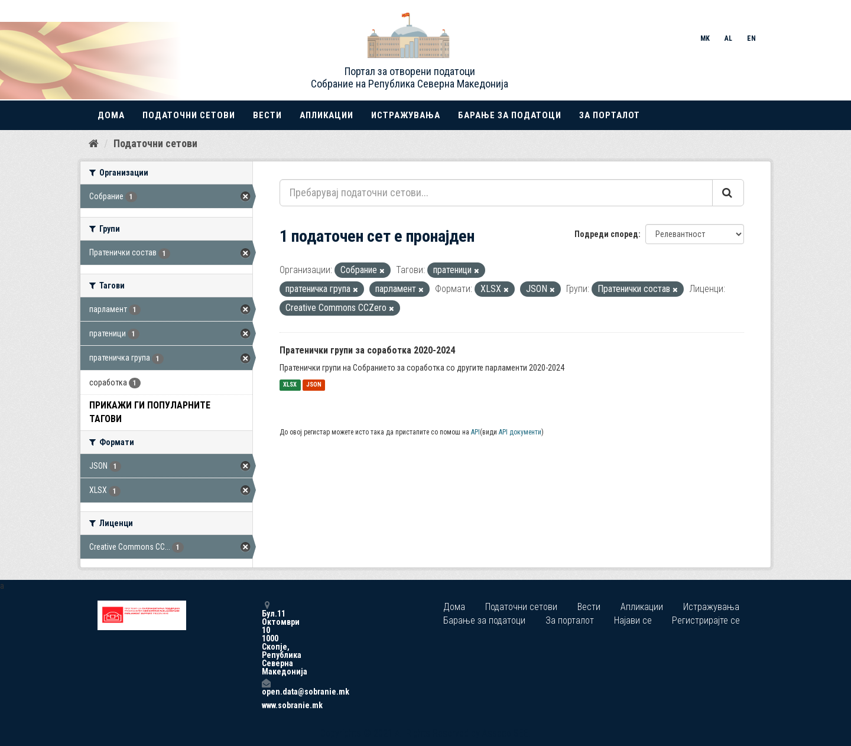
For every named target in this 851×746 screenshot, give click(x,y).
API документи (520, 432)
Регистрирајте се (706, 620)
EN (751, 38)
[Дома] (94, 144)
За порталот (609, 115)
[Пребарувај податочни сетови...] (496, 192)
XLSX (290, 385)
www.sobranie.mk (266, 705)
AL (728, 38)
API (475, 432)
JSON (313, 385)
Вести (267, 115)
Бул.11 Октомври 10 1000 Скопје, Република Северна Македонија (266, 638)
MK (705, 38)
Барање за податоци (509, 115)
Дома (111, 115)
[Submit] (728, 192)
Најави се (633, 620)
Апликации (326, 115)
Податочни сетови (188, 115)
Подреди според (606, 234)
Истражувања (405, 115)
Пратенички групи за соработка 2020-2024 (367, 350)
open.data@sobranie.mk (266, 687)
